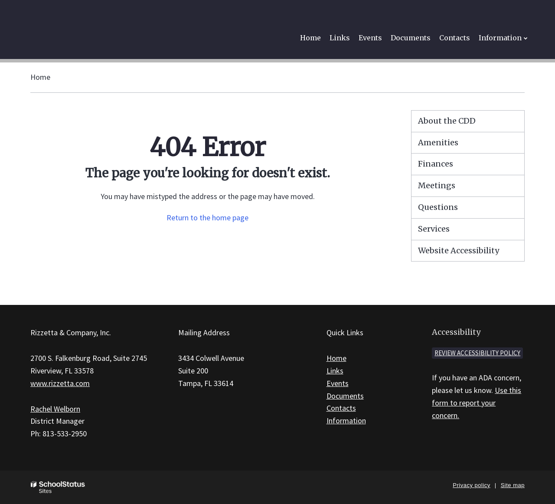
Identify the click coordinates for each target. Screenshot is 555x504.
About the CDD (447, 121)
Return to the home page (207, 218)
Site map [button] (513, 485)
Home (40, 77)
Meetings (436, 185)
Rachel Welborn (55, 409)
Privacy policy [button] (471, 485)
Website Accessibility (458, 250)
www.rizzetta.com (60, 383)
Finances (435, 164)
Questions (438, 207)
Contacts (341, 408)
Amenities (438, 142)
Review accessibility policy (477, 353)
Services (434, 229)
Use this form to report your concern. (476, 402)
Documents (345, 396)
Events (337, 383)
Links (334, 371)
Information (346, 420)
